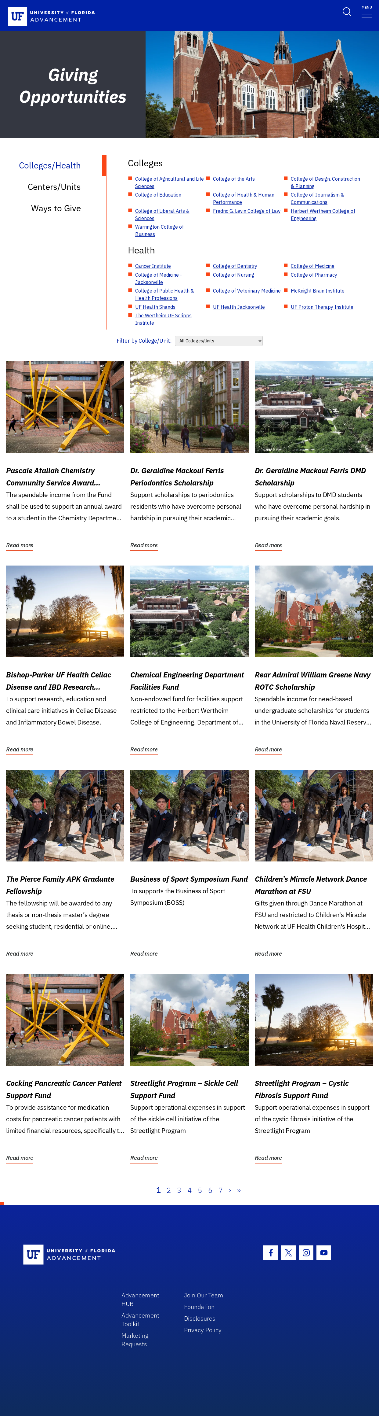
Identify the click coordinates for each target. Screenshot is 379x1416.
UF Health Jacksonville (239, 307)
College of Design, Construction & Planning (325, 182)
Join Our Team (203, 1295)
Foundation (199, 1307)
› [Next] (230, 1190)
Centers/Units (54, 186)
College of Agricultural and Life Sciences (169, 182)
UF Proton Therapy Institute (322, 307)
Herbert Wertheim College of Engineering (323, 214)
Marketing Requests (135, 1339)
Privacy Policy (203, 1330)
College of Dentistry (235, 266)
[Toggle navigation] (366, 11)
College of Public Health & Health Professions (164, 294)
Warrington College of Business (159, 230)
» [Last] (239, 1190)
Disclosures (199, 1318)
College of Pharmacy (314, 275)
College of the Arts (234, 179)
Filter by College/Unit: (144, 340)
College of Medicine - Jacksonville (158, 278)
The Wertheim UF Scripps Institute (163, 319)
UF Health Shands (155, 307)
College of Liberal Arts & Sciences (162, 214)
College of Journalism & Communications (317, 198)
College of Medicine (312, 266)
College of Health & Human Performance (243, 198)
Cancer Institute (153, 266)
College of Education (158, 195)
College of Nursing (233, 275)
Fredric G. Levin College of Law (246, 211)
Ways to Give (56, 208)
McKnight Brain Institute (318, 291)
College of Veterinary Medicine (247, 291)
